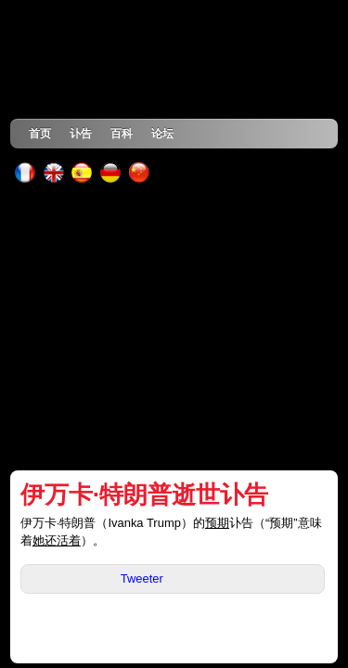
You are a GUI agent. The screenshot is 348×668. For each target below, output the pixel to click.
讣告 (81, 133)
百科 (121, 133)
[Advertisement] (174, 326)
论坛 (162, 133)
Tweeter (142, 578)
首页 (40, 133)
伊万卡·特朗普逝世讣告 (144, 494)
